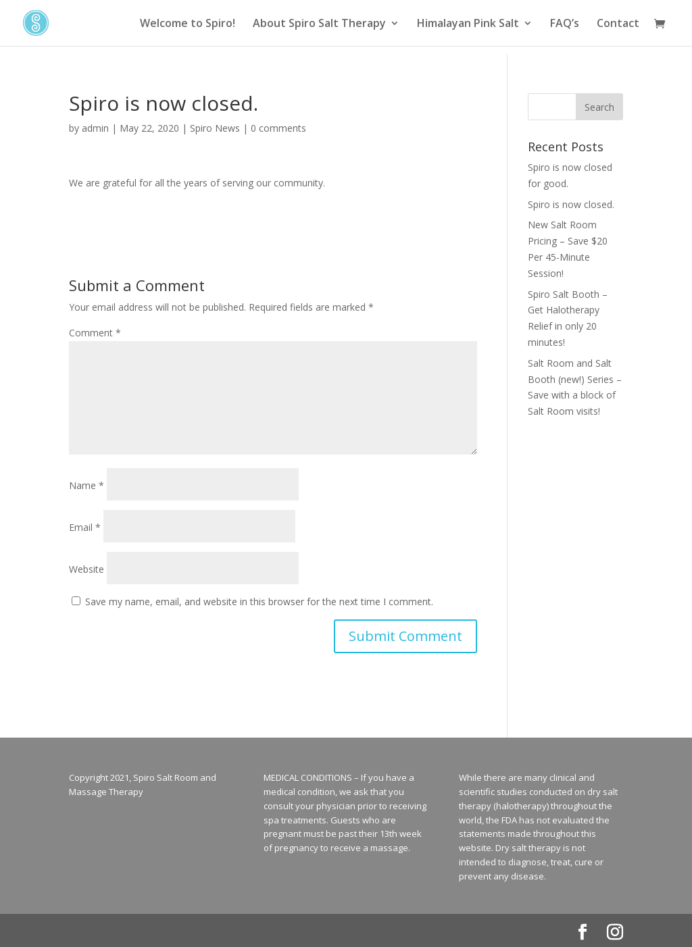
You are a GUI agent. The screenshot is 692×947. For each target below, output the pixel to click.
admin (95, 128)
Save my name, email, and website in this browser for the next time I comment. (259, 601)
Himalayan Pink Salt (468, 24)
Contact (618, 24)
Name (86, 485)
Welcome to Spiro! (187, 24)
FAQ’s (564, 24)
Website (86, 569)
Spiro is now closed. (571, 204)
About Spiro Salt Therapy (319, 24)
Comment (95, 332)
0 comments (278, 128)
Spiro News (215, 128)
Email (85, 527)
